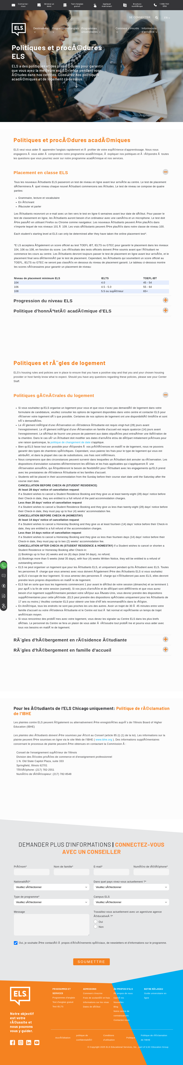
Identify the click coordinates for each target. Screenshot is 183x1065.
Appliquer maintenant (107, 5)
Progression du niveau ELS (43, 300)
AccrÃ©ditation (62, 1037)
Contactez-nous (23, 5)
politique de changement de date (70, 442)
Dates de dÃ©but (91, 1006)
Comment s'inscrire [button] (127, 28)
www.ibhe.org (104, 739)
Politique (130, 1037)
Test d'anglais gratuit (77, 5)
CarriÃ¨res (119, 998)
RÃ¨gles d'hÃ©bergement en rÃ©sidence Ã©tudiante (70, 640)
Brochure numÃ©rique (137, 5)
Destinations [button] (41, 28)
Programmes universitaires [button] (89, 30)
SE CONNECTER (140, 17)
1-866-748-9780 (164, 5)
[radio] (131, 922)
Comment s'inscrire (93, 993)
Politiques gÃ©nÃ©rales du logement (54, 395)
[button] (157, 17)
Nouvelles (119, 1002)
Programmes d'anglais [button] (65, 28)
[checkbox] (131, 925)
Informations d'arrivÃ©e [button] (149, 30)
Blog (116, 1006)
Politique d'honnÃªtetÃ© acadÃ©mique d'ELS (63, 311)
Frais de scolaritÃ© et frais (96, 998)
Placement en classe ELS (41, 172)
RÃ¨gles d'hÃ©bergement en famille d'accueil (62, 650)
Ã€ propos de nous (123, 993)
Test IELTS (57, 1006)
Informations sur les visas (96, 1002)
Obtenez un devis (49, 5)
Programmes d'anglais (63, 997)
